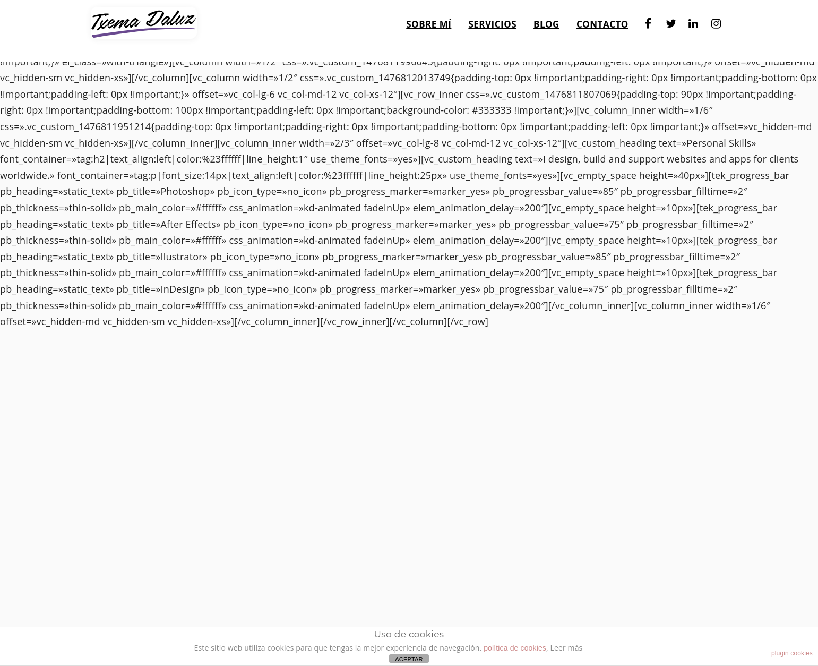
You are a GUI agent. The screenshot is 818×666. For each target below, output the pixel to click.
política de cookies (515, 648)
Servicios (492, 20)
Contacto (602, 20)
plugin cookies (792, 653)
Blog (546, 20)
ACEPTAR (409, 659)
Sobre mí (428, 20)
